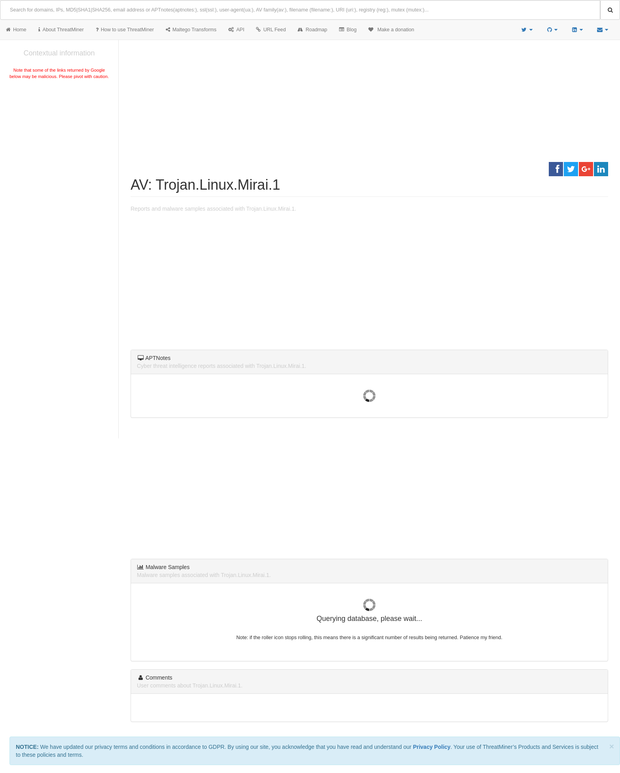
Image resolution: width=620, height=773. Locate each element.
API (236, 29)
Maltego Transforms (191, 29)
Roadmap (312, 29)
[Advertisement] (59, 140)
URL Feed (271, 29)
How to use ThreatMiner (125, 29)
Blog (347, 29)
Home (16, 29)
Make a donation (391, 29)
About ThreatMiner (61, 29)
